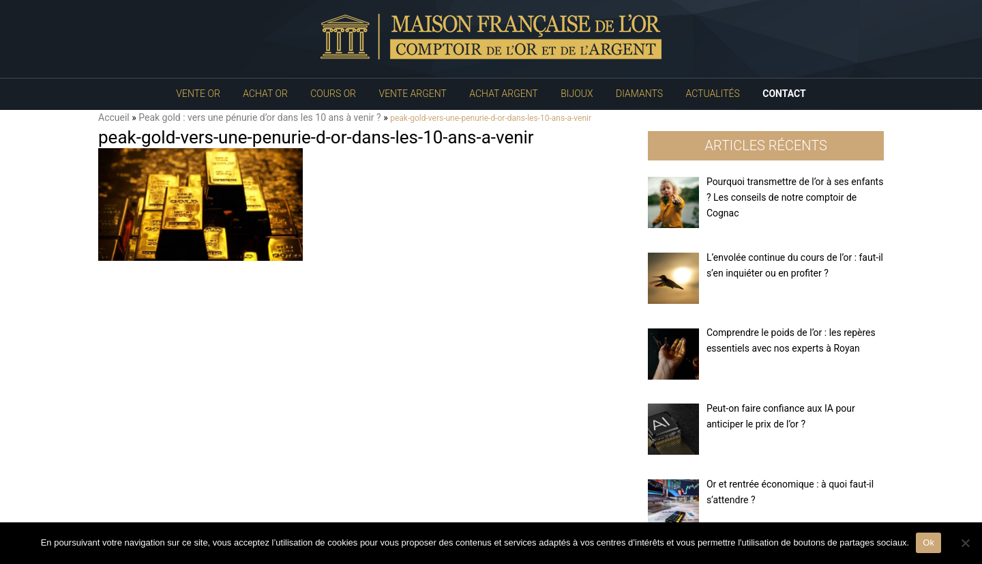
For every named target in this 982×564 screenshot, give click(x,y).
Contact (783, 93)
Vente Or (198, 93)
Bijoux (577, 93)
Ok (928, 542)
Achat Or (265, 93)
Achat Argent (503, 93)
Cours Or (333, 93)
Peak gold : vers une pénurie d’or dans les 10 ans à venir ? (259, 117)
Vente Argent (413, 93)
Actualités (713, 93)
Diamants (639, 93)
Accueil (114, 117)
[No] (965, 543)
